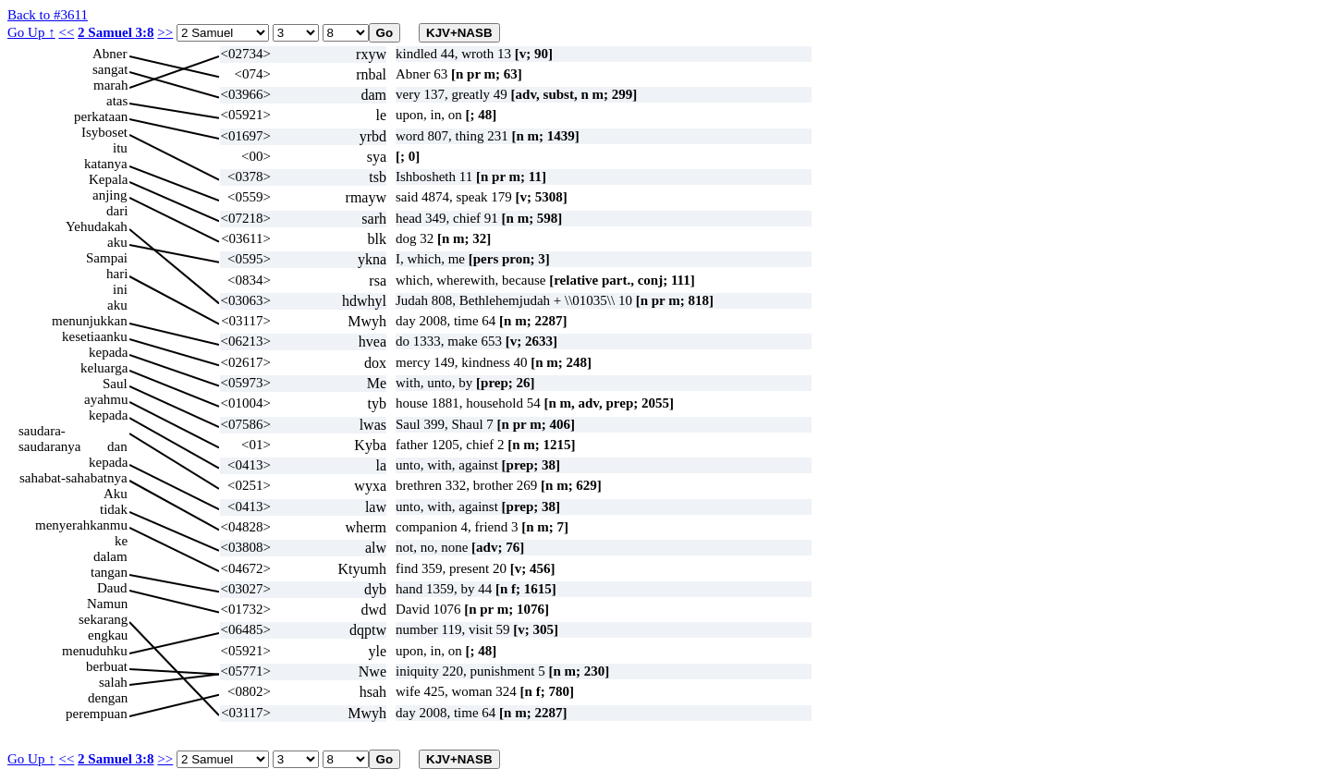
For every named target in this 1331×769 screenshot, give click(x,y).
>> (165, 32)
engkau (108, 635)
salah (113, 682)
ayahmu (106, 399)
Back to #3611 (47, 14)
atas (117, 100)
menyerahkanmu (81, 525)
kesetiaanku (95, 336)
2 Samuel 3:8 (116, 32)
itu (120, 147)
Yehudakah (97, 226)
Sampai (107, 257)
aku (117, 242)
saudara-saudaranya (49, 431)
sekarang (103, 619)
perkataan (101, 116)
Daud (112, 587)
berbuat (107, 666)
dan (117, 446)
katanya (106, 163)
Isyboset (104, 132)
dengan (108, 697)
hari (117, 273)
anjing (110, 195)
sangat (110, 69)
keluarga (104, 367)
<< (66, 32)
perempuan (97, 713)
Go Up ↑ (31, 32)
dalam (110, 556)
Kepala (108, 179)
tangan (109, 572)
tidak (114, 509)
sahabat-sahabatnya (73, 477)
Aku (116, 493)
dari (117, 210)
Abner (110, 53)
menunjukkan (90, 320)
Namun (107, 603)
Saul (115, 383)
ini (120, 289)
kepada (108, 352)
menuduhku (95, 650)
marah (110, 85)
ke (121, 540)
